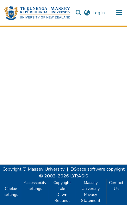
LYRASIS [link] (79, 176)
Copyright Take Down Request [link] (62, 191)
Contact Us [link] (116, 185)
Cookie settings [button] (11, 191)
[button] (37, 13)
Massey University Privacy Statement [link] (90, 191)
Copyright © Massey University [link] (33, 169)
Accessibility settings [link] (35, 185)
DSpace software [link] (87, 169)
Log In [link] (98, 13)
